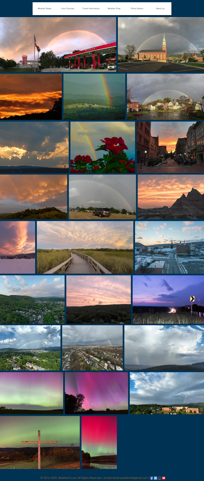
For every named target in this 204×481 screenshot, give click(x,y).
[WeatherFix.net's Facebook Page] (151, 478)
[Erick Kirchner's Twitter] (155, 478)
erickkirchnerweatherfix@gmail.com (125, 478)
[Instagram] (159, 478)
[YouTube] (163, 478)
